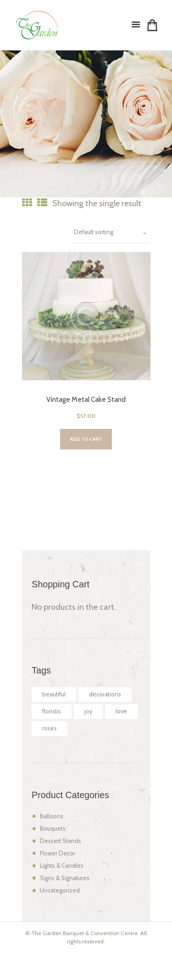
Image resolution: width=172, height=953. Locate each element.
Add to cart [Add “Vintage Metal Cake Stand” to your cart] (86, 439)
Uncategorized (60, 890)
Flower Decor (57, 853)
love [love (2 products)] (121, 711)
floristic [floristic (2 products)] (51, 711)
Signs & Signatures (64, 878)
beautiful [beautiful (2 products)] (54, 694)
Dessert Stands (60, 841)
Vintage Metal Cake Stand (86, 399)
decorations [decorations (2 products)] (105, 694)
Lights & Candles (61, 865)
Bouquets (53, 828)
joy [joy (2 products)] (88, 711)
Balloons (51, 816)
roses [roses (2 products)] (49, 728)
